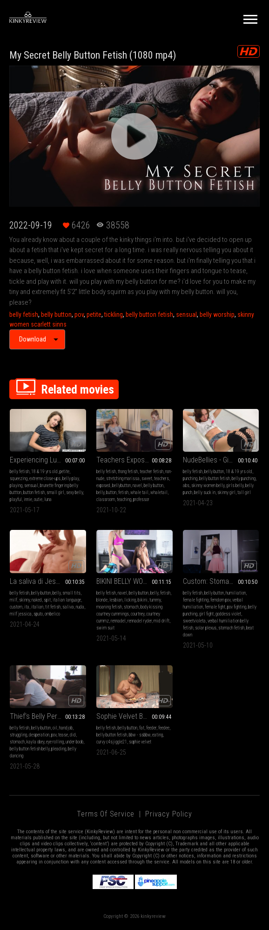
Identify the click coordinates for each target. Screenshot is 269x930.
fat (141, 727)
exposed (103, 485)
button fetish (34, 492)
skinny (24, 599)
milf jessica (21, 613)
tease (63, 734)
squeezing (18, 478)
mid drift (161, 620)
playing (16, 485)
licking (130, 599)
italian (37, 606)
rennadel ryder (140, 620)
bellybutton (121, 485)
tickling (113, 314)
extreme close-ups (45, 478)
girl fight (206, 613)
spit (47, 599)
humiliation (236, 592)
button (111, 492)
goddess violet (228, 613)
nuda (80, 606)
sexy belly (74, 492)
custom (16, 606)
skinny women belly (207, 485)
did (73, 734)
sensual (186, 314)
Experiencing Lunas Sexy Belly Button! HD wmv (48, 459)
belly (100, 492)
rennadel (118, 620)
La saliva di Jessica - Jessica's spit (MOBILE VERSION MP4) (48, 581)
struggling (18, 734)
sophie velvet (140, 741)
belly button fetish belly (29, 748)
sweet (146, 478)
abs (186, 485)
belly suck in (204, 492)
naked (37, 599)
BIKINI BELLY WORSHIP (128, 581)
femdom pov (220, 599)
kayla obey (35, 741)
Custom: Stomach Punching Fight (221, 581)
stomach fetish (231, 627)
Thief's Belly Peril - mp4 (44, 716)
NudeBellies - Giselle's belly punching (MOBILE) (221, 459)
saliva (68, 606)
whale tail (139, 492)
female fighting (195, 599)
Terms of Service (105, 814)
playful (16, 499)
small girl (55, 492)
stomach (131, 606)
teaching (124, 499)
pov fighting (236, 606)
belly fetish (23, 314)
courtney (137, 613)
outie (38, 499)
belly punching (244, 478)
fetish (123, 492)
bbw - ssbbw (139, 734)
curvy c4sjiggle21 (111, 741)
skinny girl (226, 492)
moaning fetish (109, 606)
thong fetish (128, 471)
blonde (102, 599)
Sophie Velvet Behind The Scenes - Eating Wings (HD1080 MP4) (134, 716)
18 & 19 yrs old (44, 471)
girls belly (234, 485)
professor (141, 499)
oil (55, 727)
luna (48, 499)
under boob (74, 741)
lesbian (115, 599)
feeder (151, 727)
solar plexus (205, 627)
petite (94, 314)
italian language (67, 599)
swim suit (105, 627)
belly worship (217, 314)
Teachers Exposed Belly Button (134, 459)
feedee (163, 727)
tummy (155, 599)
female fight (215, 606)
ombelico (52, 613)
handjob (66, 727)
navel (137, 485)
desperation (39, 734)
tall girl (244, 492)
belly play (70, 478)
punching (190, 478)
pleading (58, 748)
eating (157, 734)
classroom (105, 499)
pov (79, 314)
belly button (56, 314)
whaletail (159, 492)
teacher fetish (151, 471)
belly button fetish (149, 314)
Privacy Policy (168, 814)
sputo (38, 613)
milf (13, 599)
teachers (161, 478)
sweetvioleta (194, 620)
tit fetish (53, 606)
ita (26, 606)
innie (28, 499)
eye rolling (55, 741)
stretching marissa (123, 478)
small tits (71, 592)
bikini (143, 599)
